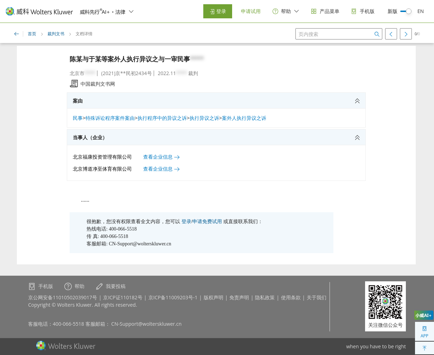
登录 (217, 11)
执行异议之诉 (204, 118)
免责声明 (239, 297)
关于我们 (316, 297)
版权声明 (213, 297)
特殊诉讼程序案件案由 (110, 118)
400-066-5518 (68, 323)
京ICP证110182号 (122, 297)
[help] (285, 11)
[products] (325, 11)
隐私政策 (265, 297)
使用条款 (291, 297)
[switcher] (131, 11)
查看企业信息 (161, 156)
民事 (78, 118)
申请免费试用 (207, 221)
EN (420, 11)
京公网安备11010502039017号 (62, 297)
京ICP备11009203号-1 (173, 297)
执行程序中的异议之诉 (162, 118)
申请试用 (251, 11)
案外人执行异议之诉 (244, 118)
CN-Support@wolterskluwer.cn (146, 323)
